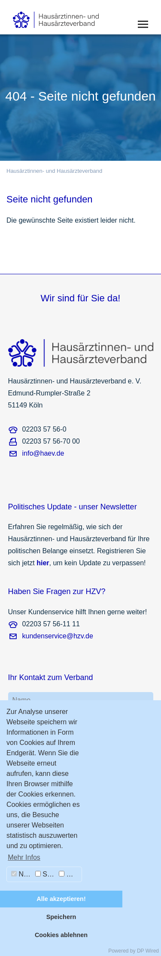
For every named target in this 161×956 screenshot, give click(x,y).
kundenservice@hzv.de (57, 636)
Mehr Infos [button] (24, 857)
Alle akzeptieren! (60, 898)
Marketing (70, 874)
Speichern (61, 916)
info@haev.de (43, 453)
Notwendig (22, 874)
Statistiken (46, 874)
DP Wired (148, 951)
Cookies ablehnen (61, 934)
